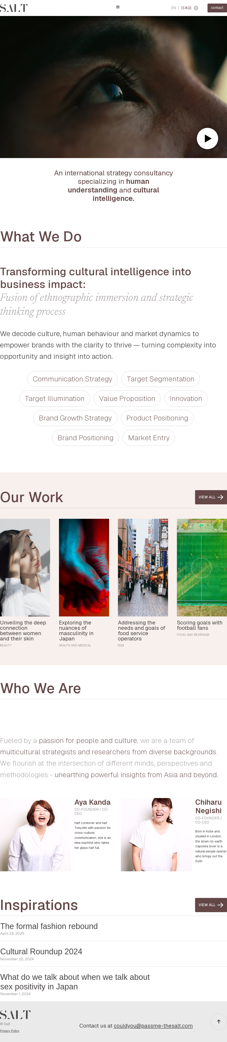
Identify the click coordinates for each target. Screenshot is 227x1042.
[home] (13, 8)
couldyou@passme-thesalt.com (153, 1025)
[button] (118, 7)
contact (217, 7)
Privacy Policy (9, 1031)
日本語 (186, 8)
